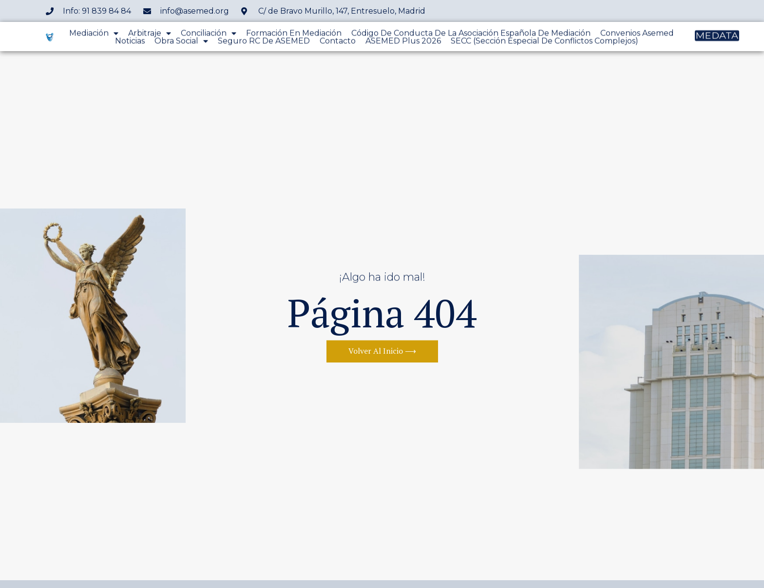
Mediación (93, 34)
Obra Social (181, 42)
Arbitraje (149, 34)
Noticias (130, 42)
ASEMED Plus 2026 (403, 42)
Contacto (338, 42)
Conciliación (208, 34)
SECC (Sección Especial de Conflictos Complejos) (544, 42)
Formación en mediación (294, 34)
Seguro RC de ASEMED (264, 42)
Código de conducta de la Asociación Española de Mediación (471, 34)
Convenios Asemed (637, 34)
